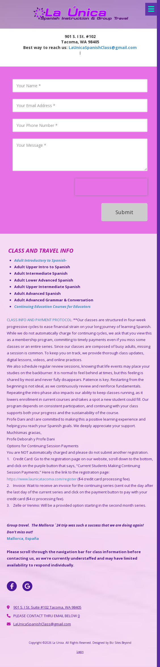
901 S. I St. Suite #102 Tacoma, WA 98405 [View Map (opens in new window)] (47, 607)
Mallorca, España (23, 538)
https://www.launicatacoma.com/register (42, 478)
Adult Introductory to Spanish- (41, 260)
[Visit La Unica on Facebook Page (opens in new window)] (12, 586)
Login (80, 652)
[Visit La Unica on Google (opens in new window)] (27, 586)
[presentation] (111, 186)
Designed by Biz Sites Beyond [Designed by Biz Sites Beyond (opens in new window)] (111, 643)
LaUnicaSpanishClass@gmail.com (103, 47)
